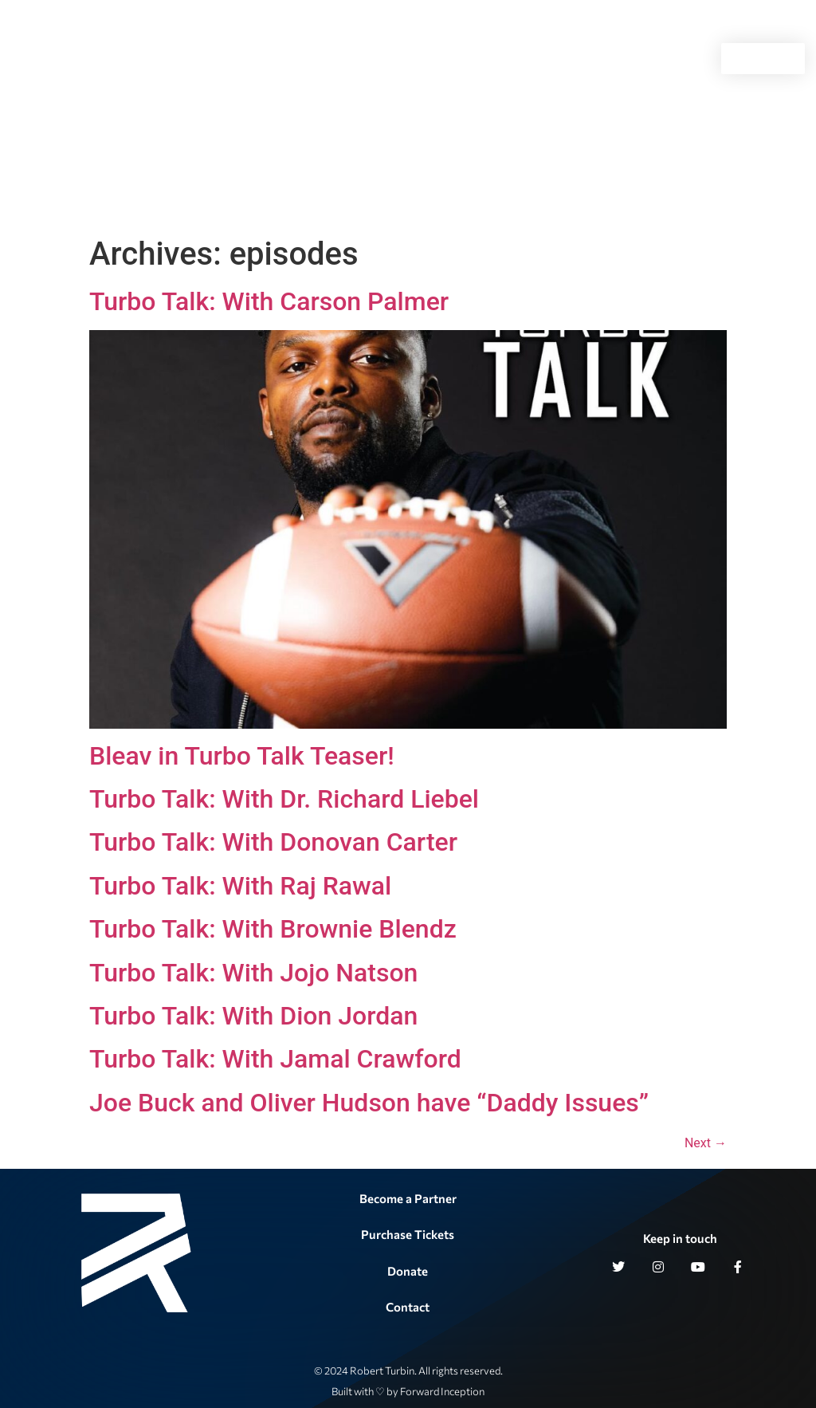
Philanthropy (227, 58)
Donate (407, 1271)
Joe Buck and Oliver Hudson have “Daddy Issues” (369, 1102)
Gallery (496, 58)
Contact (571, 59)
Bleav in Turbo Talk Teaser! (241, 756)
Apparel (638, 59)
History (424, 59)
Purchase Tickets (407, 1234)
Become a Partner (408, 1198)
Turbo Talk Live (338, 59)
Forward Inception (442, 1391)
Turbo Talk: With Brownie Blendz (273, 929)
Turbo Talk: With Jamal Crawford (275, 1059)
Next (706, 1142)
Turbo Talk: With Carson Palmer (269, 301)
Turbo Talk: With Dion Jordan (253, 1016)
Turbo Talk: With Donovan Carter (273, 842)
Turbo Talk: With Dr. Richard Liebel (284, 799)
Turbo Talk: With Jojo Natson (253, 973)
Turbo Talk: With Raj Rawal (240, 886)
